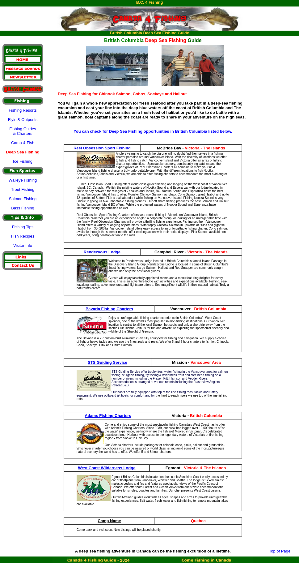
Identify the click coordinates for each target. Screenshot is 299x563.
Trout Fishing (22, 189)
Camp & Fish (22, 142)
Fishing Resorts (22, 110)
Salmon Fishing (23, 198)
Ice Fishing (22, 161)
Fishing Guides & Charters (22, 131)
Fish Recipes (22, 236)
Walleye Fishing (23, 180)
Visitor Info (22, 245)
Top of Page (279, 551)
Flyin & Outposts (22, 119)
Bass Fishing (22, 208)
